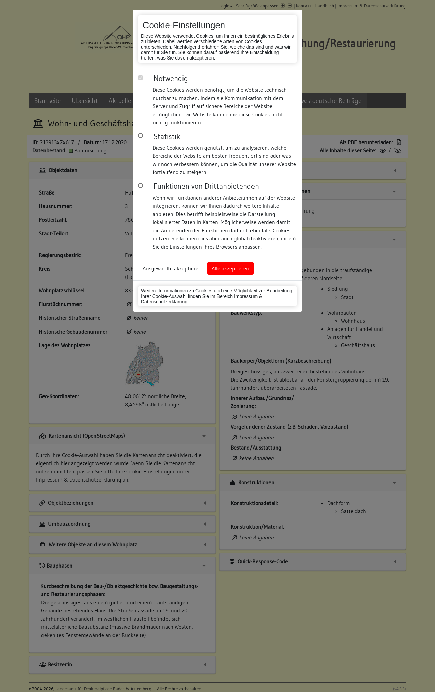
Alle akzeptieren (230, 268)
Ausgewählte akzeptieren (172, 268)
